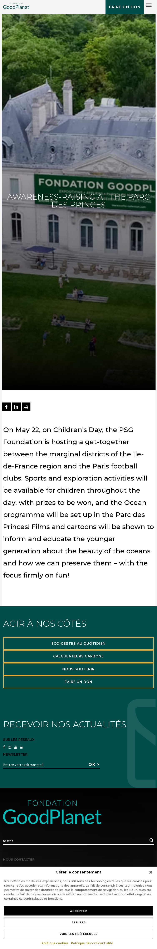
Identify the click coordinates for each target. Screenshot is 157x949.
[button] (151, 872)
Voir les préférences (79, 933)
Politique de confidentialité (92, 943)
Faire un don (125, 7)
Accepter (78, 911)
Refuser (79, 922)
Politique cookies (55, 943)
